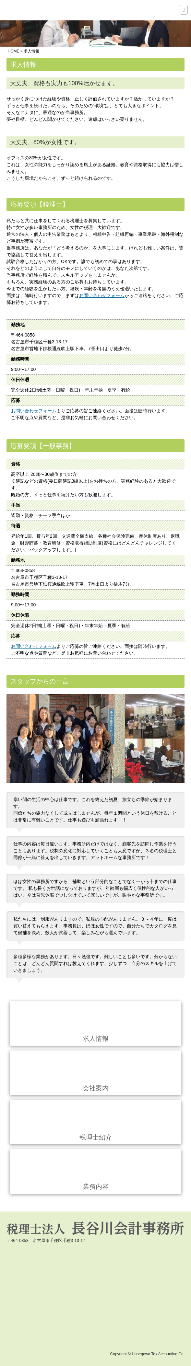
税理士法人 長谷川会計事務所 (39, 10)
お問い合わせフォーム (102, 295)
